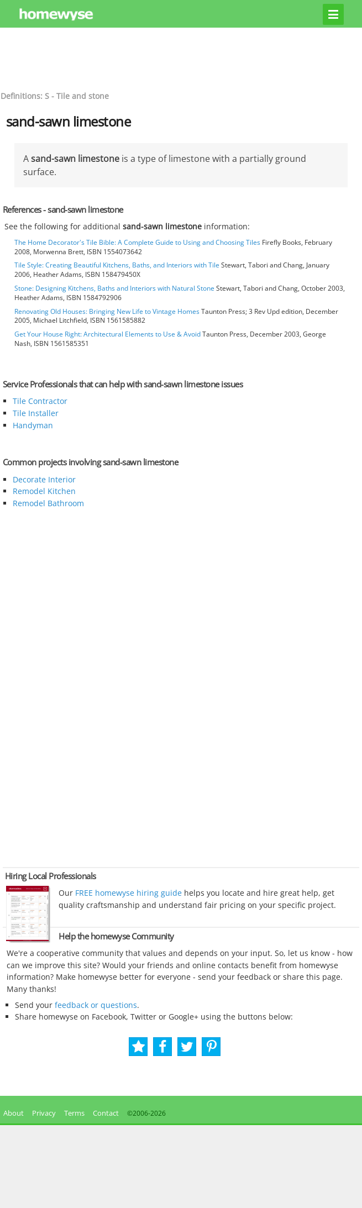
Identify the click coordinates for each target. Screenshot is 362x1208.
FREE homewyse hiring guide (127, 892)
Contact (106, 1113)
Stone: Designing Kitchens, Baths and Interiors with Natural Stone (114, 288)
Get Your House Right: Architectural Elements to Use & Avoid (107, 334)
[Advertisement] (181, 58)
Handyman (33, 425)
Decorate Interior (44, 479)
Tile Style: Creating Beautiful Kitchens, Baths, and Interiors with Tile (116, 265)
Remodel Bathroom (48, 503)
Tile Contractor (40, 401)
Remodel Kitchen (44, 491)
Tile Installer (36, 413)
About (12, 1113)
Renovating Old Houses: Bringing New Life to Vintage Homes (107, 311)
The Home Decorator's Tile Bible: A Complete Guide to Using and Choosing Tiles (137, 242)
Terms (74, 1113)
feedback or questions (96, 1005)
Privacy (44, 1113)
